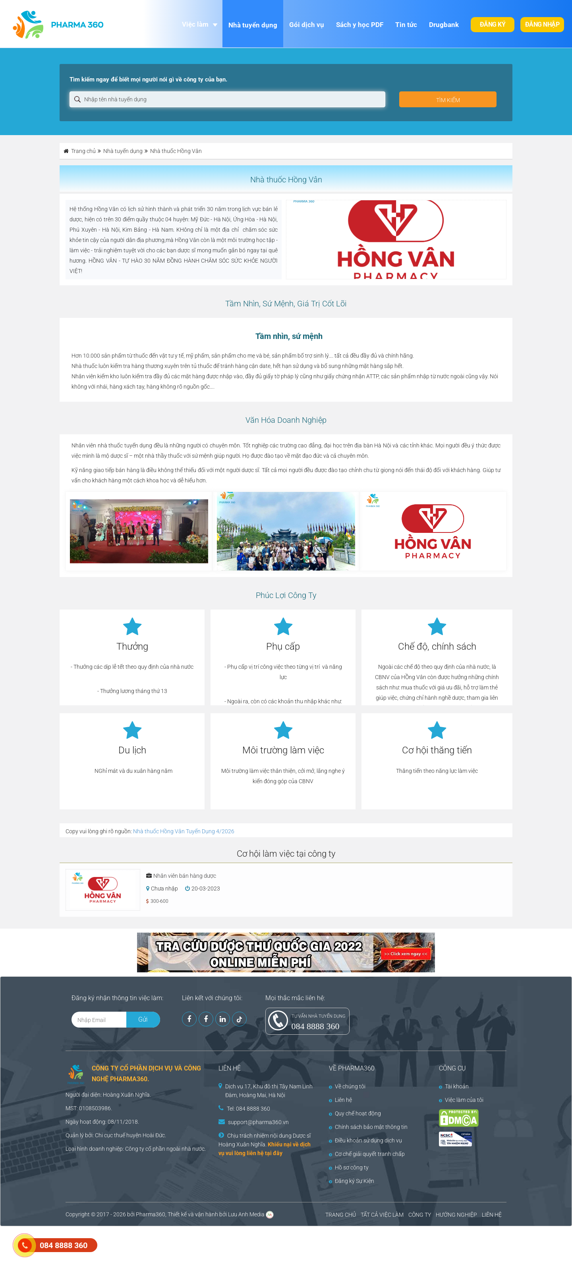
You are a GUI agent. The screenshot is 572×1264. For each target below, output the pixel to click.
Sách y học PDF (359, 25)
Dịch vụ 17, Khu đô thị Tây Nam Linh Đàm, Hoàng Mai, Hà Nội (269, 1090)
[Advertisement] (144, 1244)
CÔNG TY (419, 1215)
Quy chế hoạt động (355, 1113)
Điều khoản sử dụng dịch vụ (365, 1140)
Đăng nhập (542, 24)
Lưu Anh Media (246, 1214)
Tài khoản (454, 1086)
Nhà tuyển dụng (252, 25)
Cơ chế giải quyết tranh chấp (367, 1154)
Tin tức (406, 25)
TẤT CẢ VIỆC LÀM (382, 1215)
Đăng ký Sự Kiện (351, 1181)
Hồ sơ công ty (349, 1167)
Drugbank (444, 25)
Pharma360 (150, 1214)
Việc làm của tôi (461, 1100)
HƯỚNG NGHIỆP (456, 1215)
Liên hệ (340, 1100)
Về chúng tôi (347, 1086)
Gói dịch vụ (306, 25)
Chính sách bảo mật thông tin (368, 1127)
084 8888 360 (316, 1026)
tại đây (273, 1153)
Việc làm (195, 24)
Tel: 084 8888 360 (248, 1108)
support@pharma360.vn (258, 1122)
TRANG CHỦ (340, 1215)
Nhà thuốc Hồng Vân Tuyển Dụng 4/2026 (183, 831)
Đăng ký (493, 24)
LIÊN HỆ (492, 1215)
